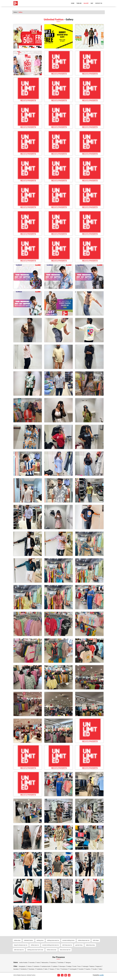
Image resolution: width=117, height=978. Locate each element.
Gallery (86, 3)
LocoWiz (101, 975)
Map (92, 3)
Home (73, 3)
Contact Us (98, 3)
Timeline (78, 3)
